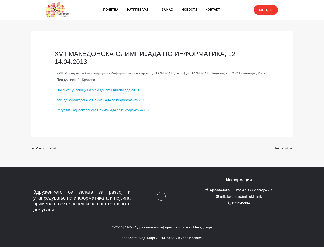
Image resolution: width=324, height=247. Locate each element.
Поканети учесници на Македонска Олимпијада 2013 (99, 90)
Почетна (110, 10)
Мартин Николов (161, 238)
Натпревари (139, 10)
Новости (189, 10)
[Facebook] (161, 196)
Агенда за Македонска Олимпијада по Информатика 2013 (103, 100)
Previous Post (44, 148)
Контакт (213, 10)
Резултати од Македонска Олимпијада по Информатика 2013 (105, 109)
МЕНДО (266, 10)
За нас (167, 10)
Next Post (283, 148)
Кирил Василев (190, 238)
